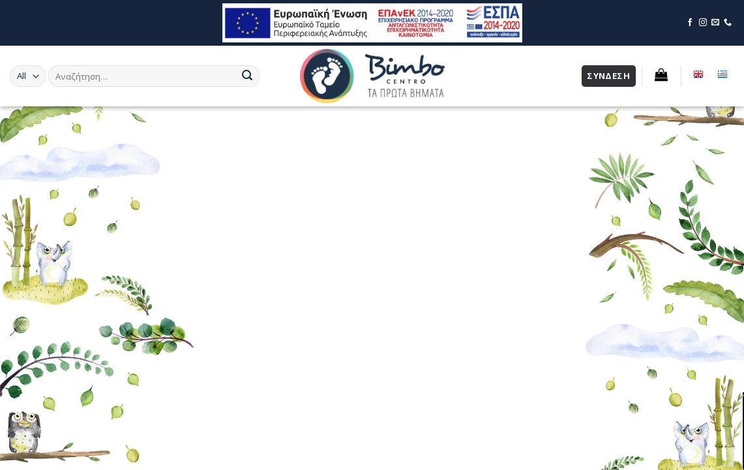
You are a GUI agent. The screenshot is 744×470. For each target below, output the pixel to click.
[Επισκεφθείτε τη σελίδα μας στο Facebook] (690, 22)
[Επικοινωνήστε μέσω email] (715, 22)
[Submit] (247, 76)
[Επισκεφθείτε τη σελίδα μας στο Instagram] (703, 22)
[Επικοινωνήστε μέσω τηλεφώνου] (728, 22)
